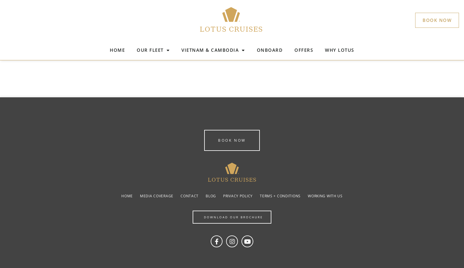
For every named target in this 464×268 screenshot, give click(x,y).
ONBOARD (270, 50)
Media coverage (156, 195)
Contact (190, 195)
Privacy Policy (238, 195)
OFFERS (303, 50)
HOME (117, 50)
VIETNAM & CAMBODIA (213, 50)
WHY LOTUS (339, 50)
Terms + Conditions (280, 195)
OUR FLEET (153, 50)
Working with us (325, 195)
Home (127, 195)
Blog (211, 195)
